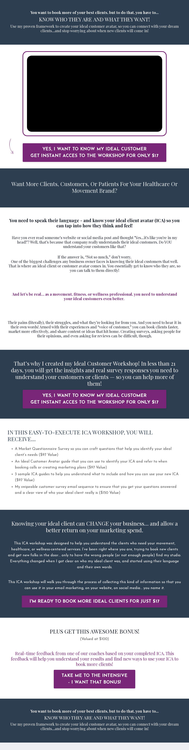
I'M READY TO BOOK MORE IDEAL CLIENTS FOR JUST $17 (94, 601)
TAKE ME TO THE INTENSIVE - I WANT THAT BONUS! (94, 679)
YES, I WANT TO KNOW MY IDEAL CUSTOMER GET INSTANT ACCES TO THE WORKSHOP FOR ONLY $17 (94, 152)
